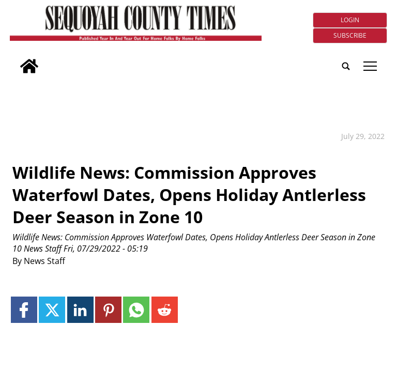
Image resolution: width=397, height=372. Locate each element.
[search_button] (14, 59)
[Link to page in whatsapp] (136, 310)
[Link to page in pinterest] (108, 310)
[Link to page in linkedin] (80, 310)
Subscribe (350, 35)
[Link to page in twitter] (52, 310)
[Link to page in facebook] (24, 310)
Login (350, 20)
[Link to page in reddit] (164, 310)
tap (370, 66)
